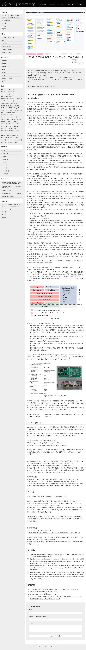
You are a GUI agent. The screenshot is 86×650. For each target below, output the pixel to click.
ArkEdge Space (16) (6, 135)
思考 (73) (3, 140)
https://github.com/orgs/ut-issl (46, 443)
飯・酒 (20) (5, 75)
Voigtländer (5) (5, 119)
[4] (60, 320)
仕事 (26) (4, 63)
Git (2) (2, 112)
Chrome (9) (4, 110)
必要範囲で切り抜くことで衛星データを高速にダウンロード (11, 187)
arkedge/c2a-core (59, 483)
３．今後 (4, 23)
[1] (49, 142)
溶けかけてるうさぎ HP (8, 37)
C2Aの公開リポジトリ (51, 118)
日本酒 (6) (3, 114)
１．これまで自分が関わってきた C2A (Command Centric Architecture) (12, 16)
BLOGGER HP (42, 5)
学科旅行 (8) (15, 135)
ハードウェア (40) (15, 124)
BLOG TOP (52, 5)
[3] (46, 166)
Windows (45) (4, 98)
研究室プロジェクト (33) (7, 137)
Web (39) (11, 96)
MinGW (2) (17, 101)
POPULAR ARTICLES (7, 49)
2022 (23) (5, 159)
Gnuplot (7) (4, 105)
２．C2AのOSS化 (6, 20)
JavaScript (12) (11, 91)
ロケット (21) (4, 128)
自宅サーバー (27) (5, 124)
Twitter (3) (8, 112)
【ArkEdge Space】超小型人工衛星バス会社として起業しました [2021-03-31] (54, 592)
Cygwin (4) (19, 98)
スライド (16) (10, 140)
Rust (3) (14, 89)
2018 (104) (6, 171)
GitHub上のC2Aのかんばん (44, 89)
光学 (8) (16, 121)
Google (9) (16, 108)
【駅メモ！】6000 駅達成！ (8, 196)
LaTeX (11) (10, 105)
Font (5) (11, 126)
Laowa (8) (12, 119)
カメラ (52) (10, 114)
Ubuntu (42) (12, 98)
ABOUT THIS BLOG (7, 52)
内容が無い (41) (5, 142)
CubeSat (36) (4, 130)
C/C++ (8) (9, 89)
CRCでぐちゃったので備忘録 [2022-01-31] (43, 596)
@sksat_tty (41, 470)
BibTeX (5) (10, 108)
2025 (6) (5, 150)
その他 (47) (5, 81)
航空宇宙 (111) (5, 66)
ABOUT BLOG (61, 5)
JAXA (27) (16, 126)
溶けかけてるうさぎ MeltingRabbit (41, 648)
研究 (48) (17, 137)
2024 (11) (5, 153)
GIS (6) (10, 133)
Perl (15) (3, 89)
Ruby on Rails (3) (5, 94)
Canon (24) (4, 121)
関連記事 (4, 29)
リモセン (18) (4, 133)
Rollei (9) (18, 119)
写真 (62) (10, 121)
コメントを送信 (56, 638)
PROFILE (80, 5)
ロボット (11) (4, 126)
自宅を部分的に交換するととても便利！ (11, 193)
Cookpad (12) (18, 140)
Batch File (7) (4, 96)
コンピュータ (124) (7, 78)
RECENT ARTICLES (6, 46)
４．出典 (4, 26)
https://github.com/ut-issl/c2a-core (51, 445)
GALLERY (71, 5)
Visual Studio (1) (5, 103)
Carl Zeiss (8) (14, 117)
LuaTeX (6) (3, 108)
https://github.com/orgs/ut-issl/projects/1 (53, 447)
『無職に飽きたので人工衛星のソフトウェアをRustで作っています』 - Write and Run (54, 535)
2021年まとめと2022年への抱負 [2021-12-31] (44, 594)
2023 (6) (5, 156)
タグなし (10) (13, 142)
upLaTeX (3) (18, 105)
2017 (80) (5, 174)
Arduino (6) (11, 101)
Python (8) (4, 91)
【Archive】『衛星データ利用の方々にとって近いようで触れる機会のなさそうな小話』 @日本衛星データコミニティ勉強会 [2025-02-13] (56, 600)
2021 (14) (5, 162)
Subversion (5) (18, 110)
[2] (71, 358)
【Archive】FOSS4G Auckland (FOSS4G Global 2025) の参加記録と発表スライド (12, 182)
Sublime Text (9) (15, 103)
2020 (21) (5, 165)
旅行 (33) (4, 72)
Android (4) (4, 101)
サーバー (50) (18, 96)
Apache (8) (10, 110)
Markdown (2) (14, 94)
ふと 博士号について (7, 190)
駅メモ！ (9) (15, 112)
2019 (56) (5, 168)
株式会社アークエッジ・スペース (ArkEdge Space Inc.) (52, 539)
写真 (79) (4, 69)
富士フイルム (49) (5, 117)
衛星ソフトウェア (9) (14, 130)
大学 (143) (4, 60)
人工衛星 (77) (12, 128)
